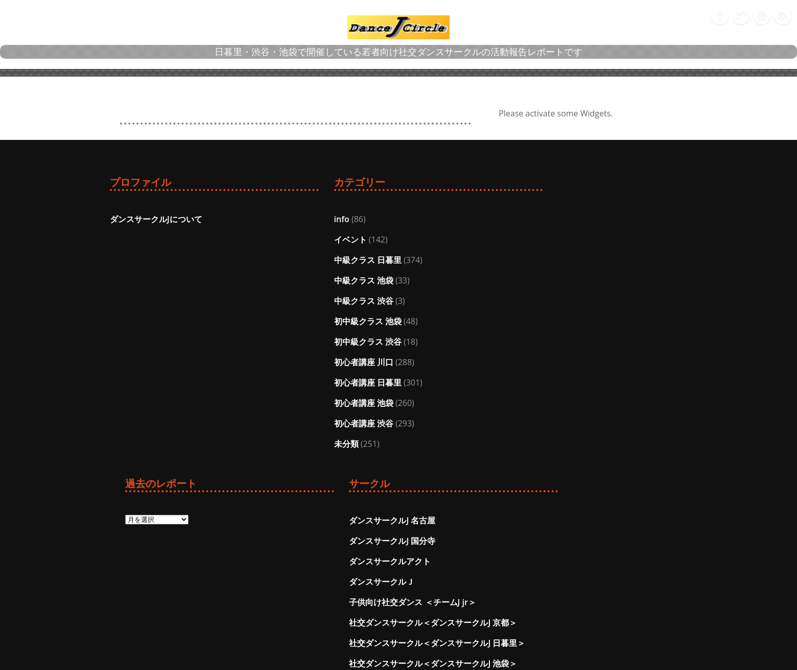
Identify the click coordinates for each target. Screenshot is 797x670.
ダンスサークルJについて (156, 219)
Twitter (741, 14)
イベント (275, 239)
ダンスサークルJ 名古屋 (600, 219)
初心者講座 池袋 (288, 403)
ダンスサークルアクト (598, 260)
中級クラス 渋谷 (288, 300)
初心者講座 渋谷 (288, 423)
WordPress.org (436, 581)
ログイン (424, 520)
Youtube (762, 14)
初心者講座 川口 (288, 362)
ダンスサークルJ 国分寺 (600, 239)
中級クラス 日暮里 (292, 260)
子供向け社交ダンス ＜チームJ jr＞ (620, 300)
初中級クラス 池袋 (292, 321)
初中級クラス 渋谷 (292, 341)
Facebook (720, 14)
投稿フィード (432, 540)
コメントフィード (440, 561)
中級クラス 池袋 (288, 280)
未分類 (271, 443)
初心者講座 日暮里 (292, 382)
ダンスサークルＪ (589, 280)
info (266, 219)
